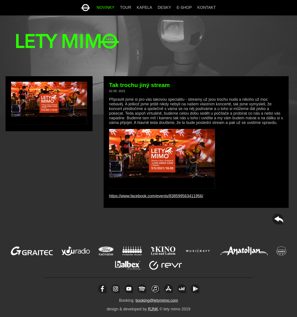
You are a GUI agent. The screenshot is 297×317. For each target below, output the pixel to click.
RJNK (153, 309)
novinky (105, 7)
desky (164, 7)
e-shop (184, 7)
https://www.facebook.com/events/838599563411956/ (156, 196)
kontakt (206, 7)
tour (125, 7)
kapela (144, 7)
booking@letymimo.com (157, 300)
